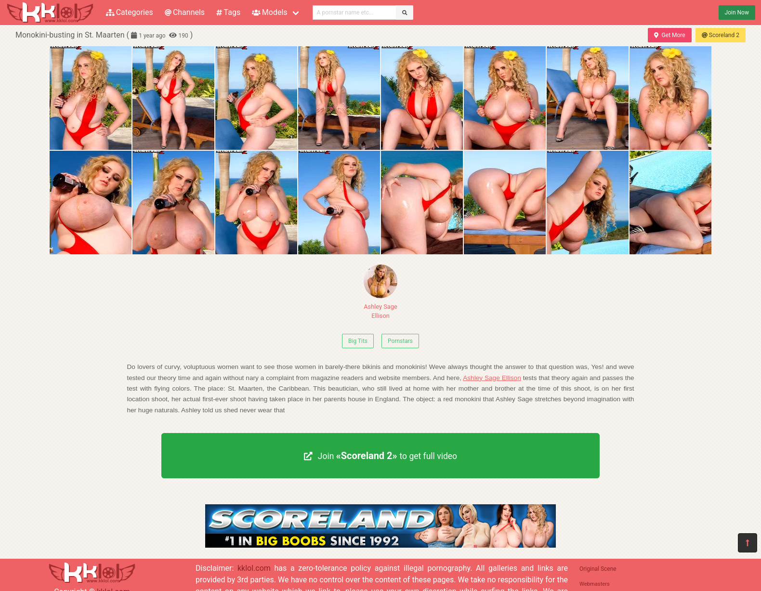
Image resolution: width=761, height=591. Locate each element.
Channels (185, 12)
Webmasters (594, 584)
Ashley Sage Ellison (380, 291)
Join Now (737, 12)
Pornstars (400, 341)
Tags (228, 12)
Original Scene (598, 568)
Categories (129, 12)
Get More (669, 35)
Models (269, 12)
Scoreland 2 (720, 35)
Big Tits (357, 341)
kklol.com (254, 568)
